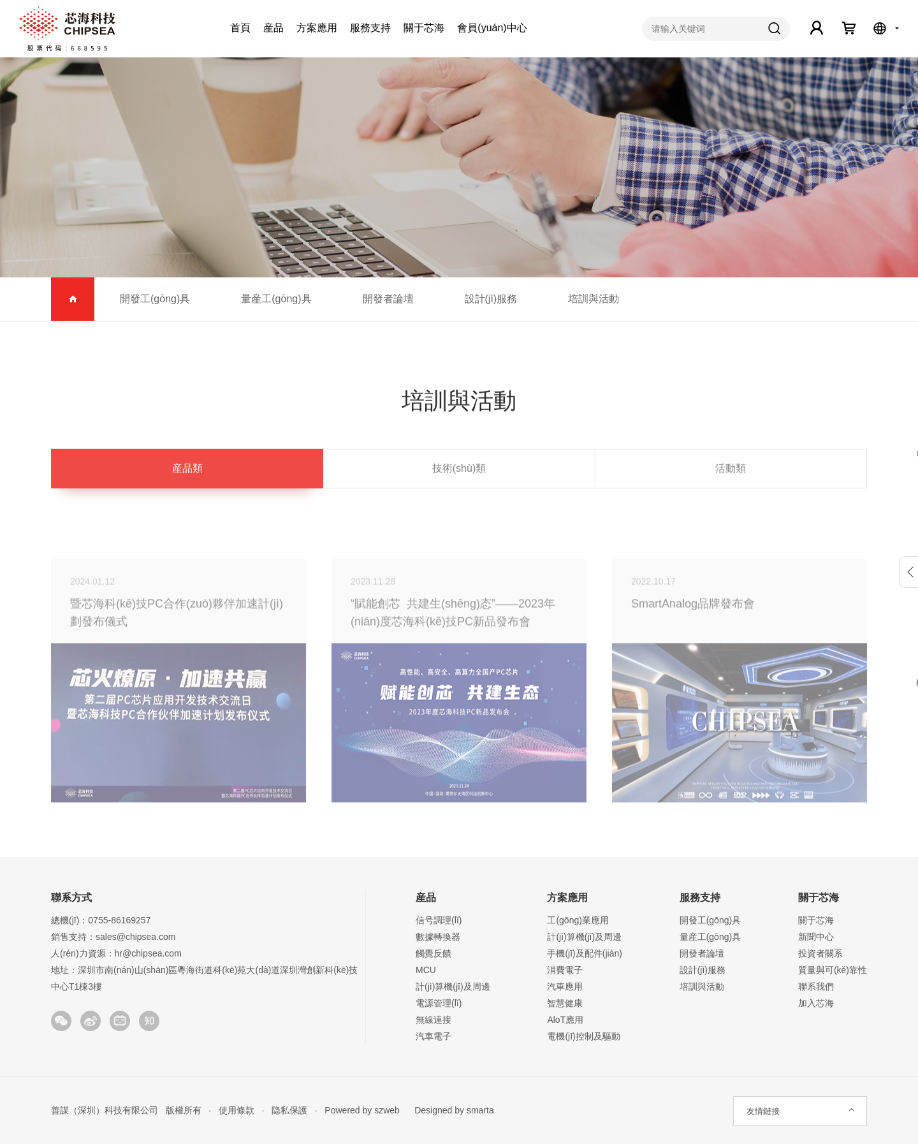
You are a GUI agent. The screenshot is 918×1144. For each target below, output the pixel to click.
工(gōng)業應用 (577, 920)
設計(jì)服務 (491, 298)
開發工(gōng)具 (155, 298)
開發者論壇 (388, 298)
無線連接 (433, 1020)
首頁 (240, 27)
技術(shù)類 (459, 471)
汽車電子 (433, 1036)
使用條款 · (237, 1110)
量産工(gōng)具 (276, 298)
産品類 (187, 471)
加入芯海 (816, 1003)
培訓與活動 (593, 298)
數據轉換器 (438, 937)
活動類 (730, 471)
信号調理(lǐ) (439, 920)
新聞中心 (816, 937)
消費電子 (565, 970)
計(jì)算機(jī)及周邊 (453, 986)
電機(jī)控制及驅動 (583, 1036)
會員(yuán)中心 (492, 27)
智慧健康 (565, 1003)
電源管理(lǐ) (439, 1003)
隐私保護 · (290, 1110)
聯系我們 (816, 986)
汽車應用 (565, 986)
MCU (426, 970)
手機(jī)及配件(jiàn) (584, 953)
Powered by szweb (362, 1110)
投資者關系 (820, 953)
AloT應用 (565, 1020)
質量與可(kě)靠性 (832, 970)
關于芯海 (424, 27)
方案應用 (316, 27)
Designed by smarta (450, 1110)
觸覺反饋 (433, 953)
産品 (273, 27)
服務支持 (370, 27)
